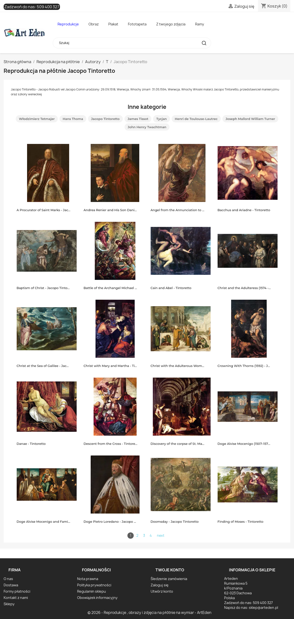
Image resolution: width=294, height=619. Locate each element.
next (160, 535)
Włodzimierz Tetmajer (37, 119)
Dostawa (11, 585)
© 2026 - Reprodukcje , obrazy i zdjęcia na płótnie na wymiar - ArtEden (149, 612)
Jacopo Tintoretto (105, 119)
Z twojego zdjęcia (170, 24)
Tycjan (161, 119)
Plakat (113, 24)
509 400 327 (48, 6)
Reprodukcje (68, 24)
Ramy (199, 24)
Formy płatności (17, 591)
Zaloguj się (160, 585)
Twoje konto (169, 570)
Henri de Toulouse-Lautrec (196, 119)
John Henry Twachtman (147, 127)
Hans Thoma (73, 119)
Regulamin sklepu (91, 591)
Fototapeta (137, 24)
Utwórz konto (162, 591)
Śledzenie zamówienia (169, 578)
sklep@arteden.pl (263, 607)
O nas (8, 578)
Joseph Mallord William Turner (250, 119)
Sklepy (9, 604)
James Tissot (138, 119)
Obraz (93, 24)
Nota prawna (87, 578)
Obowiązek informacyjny (97, 597)
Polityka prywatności (94, 585)
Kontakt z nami (16, 597)
